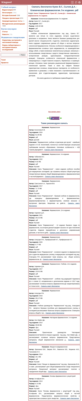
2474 (21, 18)
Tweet (3, 60)
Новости (5, 34)
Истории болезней (9, 15)
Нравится (4, 63)
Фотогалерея (7, 13)
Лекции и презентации (10, 18)
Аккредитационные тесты (12, 21)
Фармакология (44, 13)
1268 (18, 15)
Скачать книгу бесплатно (53, 150)
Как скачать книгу (54, 112)
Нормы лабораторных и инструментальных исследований (11, 47)
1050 (4, 26)
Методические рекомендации (13, 24)
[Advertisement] (54, 95)
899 (14, 10)
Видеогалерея (7, 10)
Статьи (5, 32)
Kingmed (6, 2)
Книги (36, 13)
